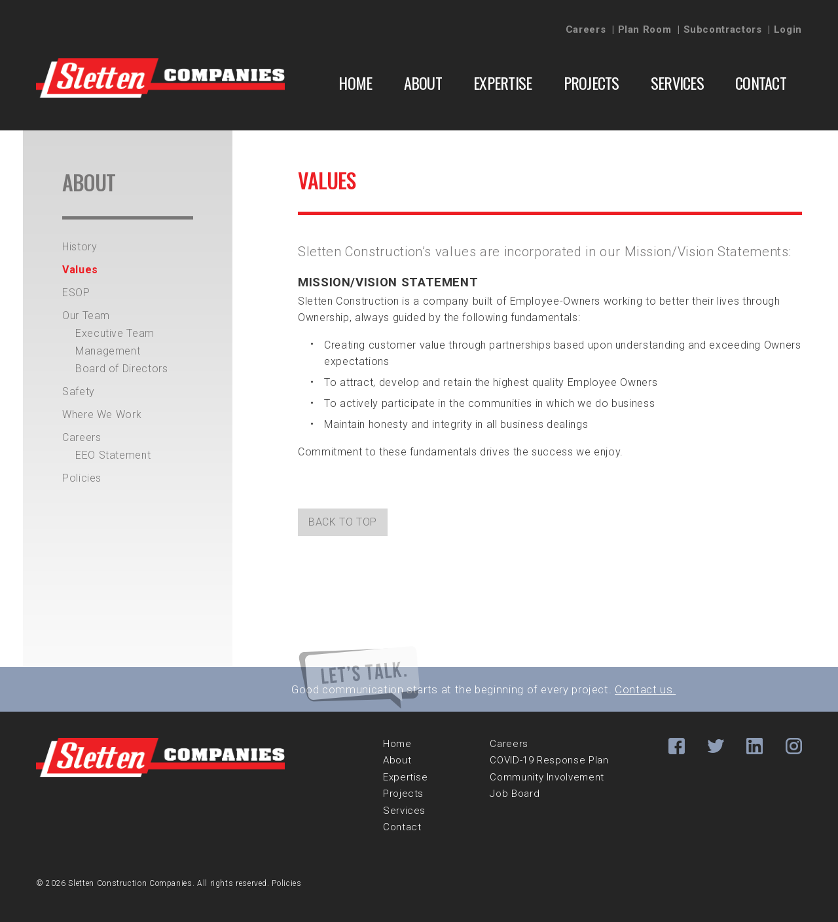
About (423, 82)
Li (754, 746)
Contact (760, 82)
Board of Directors (121, 368)
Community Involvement (547, 777)
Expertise (502, 82)
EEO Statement (113, 455)
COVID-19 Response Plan (549, 760)
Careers (586, 29)
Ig (794, 746)
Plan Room (645, 29)
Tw (716, 746)
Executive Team (115, 333)
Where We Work (101, 414)
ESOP (76, 292)
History (79, 246)
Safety (78, 391)
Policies (81, 478)
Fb (676, 746)
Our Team (86, 315)
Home (355, 82)
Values (80, 269)
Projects (591, 82)
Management (107, 351)
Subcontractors (722, 29)
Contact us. (645, 689)
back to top (342, 522)
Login (788, 29)
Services (677, 82)
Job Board (514, 793)
